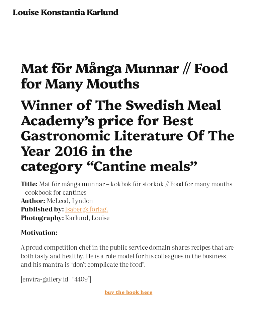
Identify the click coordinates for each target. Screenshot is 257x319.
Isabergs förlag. (86, 208)
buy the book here (129, 292)
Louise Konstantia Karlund (65, 11)
